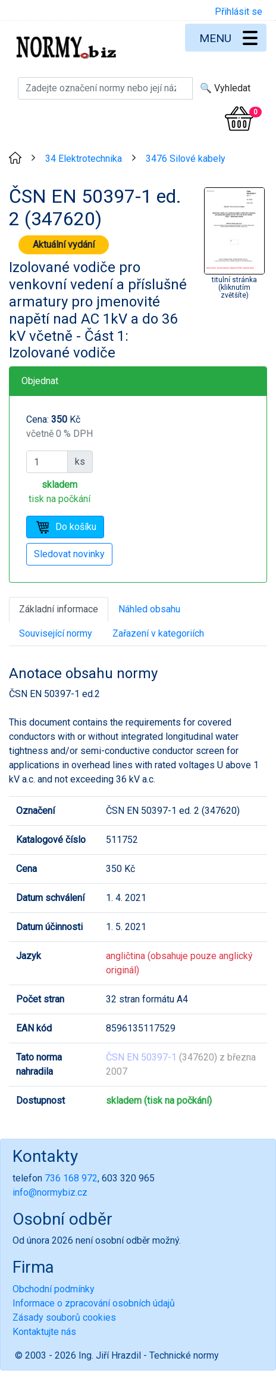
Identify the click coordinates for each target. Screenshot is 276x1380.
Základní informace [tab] (58, 609)
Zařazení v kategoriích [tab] (158, 633)
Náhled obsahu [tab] (149, 609)
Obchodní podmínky (53, 1289)
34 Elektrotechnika (83, 158)
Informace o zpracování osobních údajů (93, 1303)
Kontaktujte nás (44, 1331)
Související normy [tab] (55, 633)
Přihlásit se (238, 11)
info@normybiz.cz (49, 1192)
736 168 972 (71, 1178)
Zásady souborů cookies (64, 1317)
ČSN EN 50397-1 (141, 1057)
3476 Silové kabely (185, 158)
